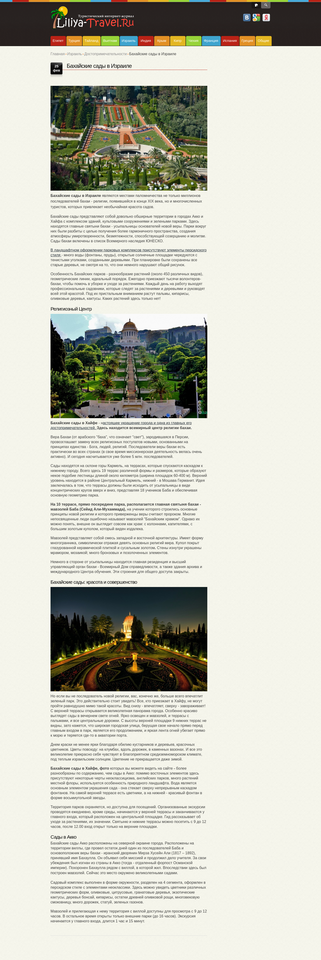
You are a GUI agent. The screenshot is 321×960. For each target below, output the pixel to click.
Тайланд (91, 41)
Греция (247, 41)
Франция (211, 41)
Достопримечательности (105, 54)
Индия (146, 41)
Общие (263, 41)
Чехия (193, 41)
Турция (74, 41)
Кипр (178, 41)
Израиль (128, 41)
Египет (58, 41)
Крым (161, 41)
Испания (230, 41)
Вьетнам (110, 41)
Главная (58, 54)
